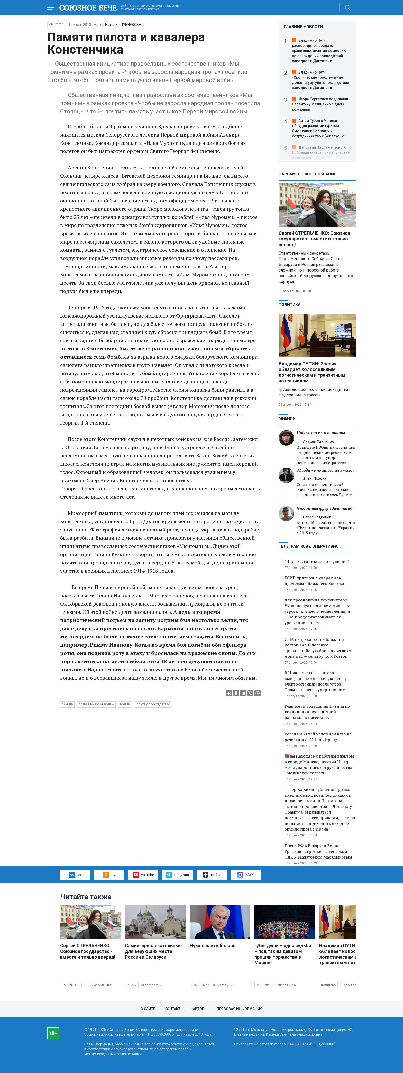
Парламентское (74, 985)
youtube (143, 875)
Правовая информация (239, 1009)
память (67, 704)
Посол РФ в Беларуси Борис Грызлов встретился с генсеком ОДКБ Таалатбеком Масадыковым (318, 851)
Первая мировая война (96, 704)
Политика (290, 304)
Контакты (174, 1009)
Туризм (132, 985)
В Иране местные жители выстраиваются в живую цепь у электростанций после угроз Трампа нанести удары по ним (316, 681)
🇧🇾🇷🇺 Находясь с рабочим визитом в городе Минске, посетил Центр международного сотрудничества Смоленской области (319, 764)
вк (75, 875)
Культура (262, 985)
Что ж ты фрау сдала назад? (325, 508)
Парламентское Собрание (307, 174)
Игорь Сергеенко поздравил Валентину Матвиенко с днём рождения (320, 104)
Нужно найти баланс (212, 945)
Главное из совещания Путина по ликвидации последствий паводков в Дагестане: (317, 711)
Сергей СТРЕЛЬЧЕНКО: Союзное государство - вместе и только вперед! (314, 238)
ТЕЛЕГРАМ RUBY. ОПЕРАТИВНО (309, 546)
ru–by (211, 875)
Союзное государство (153, 704)
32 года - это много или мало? (326, 470)
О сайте (148, 1009)
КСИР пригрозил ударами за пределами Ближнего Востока (314, 580)
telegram (177, 875)
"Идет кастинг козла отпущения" (317, 561)
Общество (56, 24)
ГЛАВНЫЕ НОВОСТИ (303, 26)
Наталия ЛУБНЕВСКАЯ (124, 25)
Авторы (200, 1009)
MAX (245, 875)
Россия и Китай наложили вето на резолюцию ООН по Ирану (318, 736)
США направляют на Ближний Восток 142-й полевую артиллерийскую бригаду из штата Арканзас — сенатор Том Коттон (319, 647)
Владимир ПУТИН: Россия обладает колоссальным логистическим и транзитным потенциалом (312, 372)
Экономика (200, 985)
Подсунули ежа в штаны (321, 432)
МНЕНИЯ (287, 418)
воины (125, 704)
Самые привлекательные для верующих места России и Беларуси (153, 951)
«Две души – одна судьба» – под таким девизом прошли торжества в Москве (284, 954)
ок (109, 875)
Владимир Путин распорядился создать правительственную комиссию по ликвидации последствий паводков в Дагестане (319, 50)
